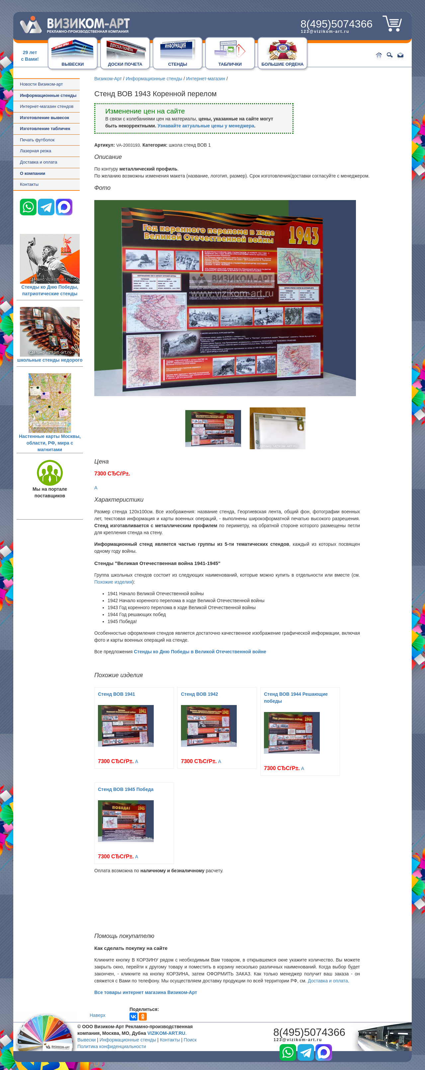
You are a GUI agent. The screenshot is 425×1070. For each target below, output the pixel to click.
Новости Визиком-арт (41, 84)
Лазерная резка (35, 150)
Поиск (190, 1039)
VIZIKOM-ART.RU (166, 1033)
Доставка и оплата (38, 162)
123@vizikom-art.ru (325, 31)
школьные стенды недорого (50, 360)
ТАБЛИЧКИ (230, 64)
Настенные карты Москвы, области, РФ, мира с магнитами (50, 443)
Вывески (86, 1039)
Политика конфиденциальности (111, 1046)
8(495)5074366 (336, 24)
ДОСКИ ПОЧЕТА (125, 64)
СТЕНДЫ (177, 64)
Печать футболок (37, 139)
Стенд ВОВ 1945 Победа (125, 789)
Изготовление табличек (45, 128)
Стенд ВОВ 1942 (199, 694)
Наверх (98, 1015)
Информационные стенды (154, 78)
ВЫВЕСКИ (73, 64)
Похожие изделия (113, 582)
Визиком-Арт (108, 78)
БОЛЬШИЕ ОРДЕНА (283, 64)
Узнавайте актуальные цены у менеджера (205, 125)
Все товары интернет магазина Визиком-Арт (145, 992)
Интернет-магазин (205, 78)
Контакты (29, 184)
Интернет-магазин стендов (46, 106)
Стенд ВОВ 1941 (116, 694)
